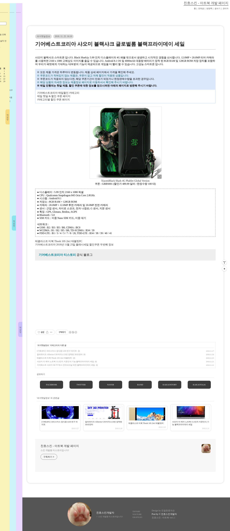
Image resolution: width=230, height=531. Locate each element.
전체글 (201, 8)
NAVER (110, 384)
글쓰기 (217, 8)
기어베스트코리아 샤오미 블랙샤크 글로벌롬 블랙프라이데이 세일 (110, 44)
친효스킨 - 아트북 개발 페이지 (206, 3)
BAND (140, 384)
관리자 (225, 8)
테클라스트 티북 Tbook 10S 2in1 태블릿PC (58, 241)
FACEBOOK (51, 384)
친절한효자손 (168, 510)
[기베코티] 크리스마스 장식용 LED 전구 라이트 (57, 351)
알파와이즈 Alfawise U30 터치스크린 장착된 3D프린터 (60, 354)
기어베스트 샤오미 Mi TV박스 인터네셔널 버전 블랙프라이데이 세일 (66, 365)
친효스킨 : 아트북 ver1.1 (163, 517)
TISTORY (136, 511)
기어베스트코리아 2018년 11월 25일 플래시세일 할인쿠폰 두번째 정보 (74, 244)
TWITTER (81, 384)
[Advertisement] (125, 293)
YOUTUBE (137, 514)
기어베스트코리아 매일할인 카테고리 (58, 92)
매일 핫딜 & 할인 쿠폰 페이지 (53, 96)
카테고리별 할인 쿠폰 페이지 (53, 99)
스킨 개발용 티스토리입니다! (55, 450)
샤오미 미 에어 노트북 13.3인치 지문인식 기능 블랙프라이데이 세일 (65, 361)
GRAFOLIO (137, 517)
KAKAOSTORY (170, 384)
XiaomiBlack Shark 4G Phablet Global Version (125, 180)
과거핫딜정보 (43, 36)
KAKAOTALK (199, 384)
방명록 (209, 8)
